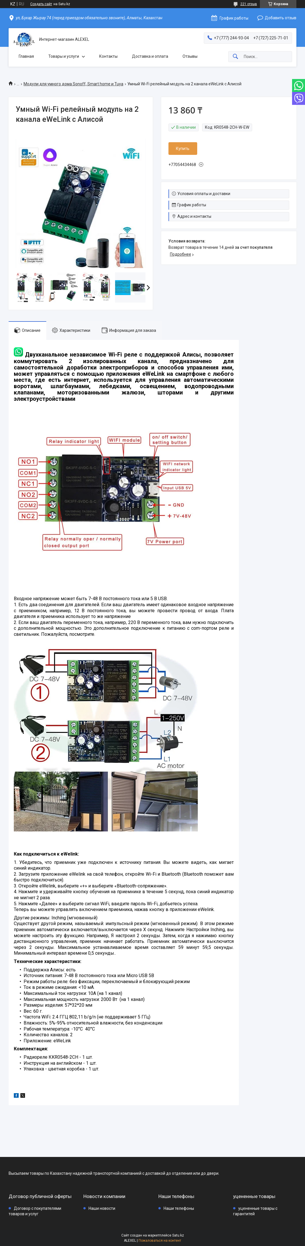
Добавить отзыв (280, 18)
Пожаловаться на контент (160, 1241)
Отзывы (190, 56)
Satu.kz (178, 1235)
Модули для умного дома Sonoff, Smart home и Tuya (73, 84)
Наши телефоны (179, 1208)
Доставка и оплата (150, 56)
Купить (182, 148)
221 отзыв (248, 4)
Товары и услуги (63, 56)
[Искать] (235, 56)
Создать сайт (41, 4)
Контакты (108, 56)
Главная (26, 56)
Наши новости (102, 1208)
